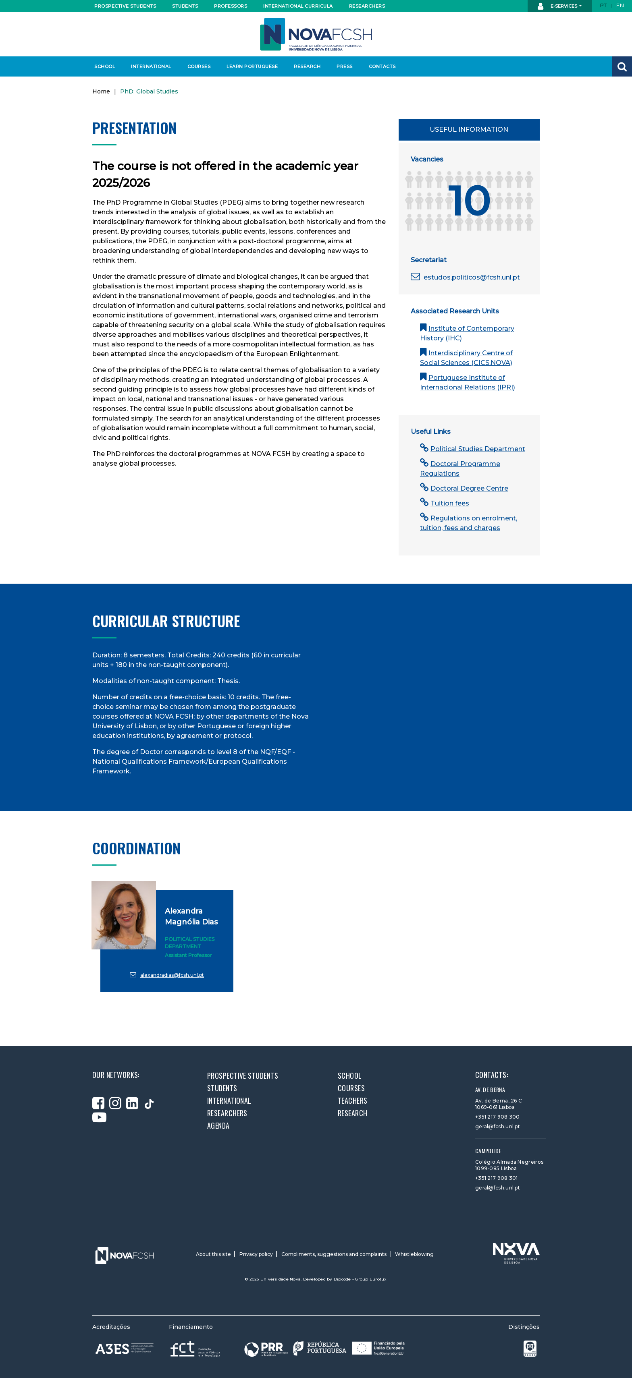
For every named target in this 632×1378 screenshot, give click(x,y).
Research (307, 66)
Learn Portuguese (251, 66)
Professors (230, 6)
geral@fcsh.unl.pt (497, 1126)
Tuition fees (444, 503)
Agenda (218, 1125)
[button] (622, 66)
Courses (199, 66)
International (151, 66)
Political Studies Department (472, 449)
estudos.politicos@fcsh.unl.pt (465, 277)
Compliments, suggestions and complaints (334, 1254)
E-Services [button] (558, 6)
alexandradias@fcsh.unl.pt (167, 974)
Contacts (382, 66)
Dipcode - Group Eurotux (360, 1279)
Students (185, 6)
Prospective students (123, 6)
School (104, 66)
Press (345, 66)
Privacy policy (256, 1254)
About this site (213, 1254)
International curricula (295, 6)
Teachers (353, 1100)
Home (101, 91)
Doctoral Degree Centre (464, 488)
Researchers (367, 6)
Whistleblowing (414, 1254)
